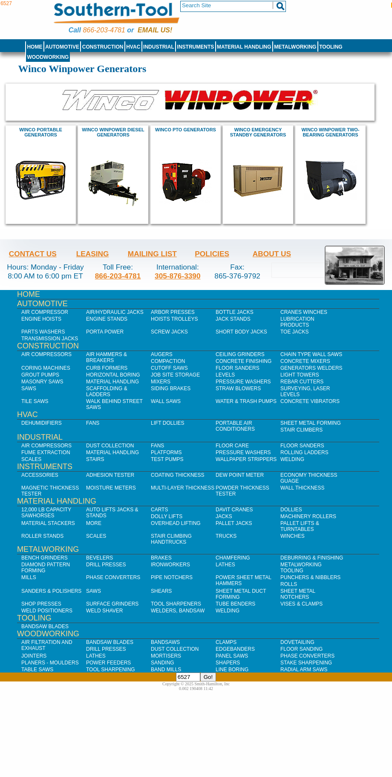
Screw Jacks (169, 332)
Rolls (288, 584)
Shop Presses (41, 604)
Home (34, 47)
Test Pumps (167, 459)
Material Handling (244, 47)
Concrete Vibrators (310, 401)
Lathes (225, 565)
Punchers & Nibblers (310, 577)
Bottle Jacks (235, 312)
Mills (28, 577)
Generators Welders (311, 368)
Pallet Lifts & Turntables (299, 526)
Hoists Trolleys (174, 319)
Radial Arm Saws (303, 670)
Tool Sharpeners (176, 604)
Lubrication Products (297, 322)
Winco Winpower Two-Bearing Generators (330, 132)
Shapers (228, 663)
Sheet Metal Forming (310, 423)
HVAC (133, 47)
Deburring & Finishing (311, 558)
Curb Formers (106, 368)
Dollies (291, 510)
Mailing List (152, 253)
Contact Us (33, 253)
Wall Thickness (302, 488)
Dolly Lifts (166, 516)
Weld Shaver (104, 611)
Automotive (62, 47)
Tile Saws (35, 401)
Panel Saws (232, 656)
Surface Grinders (112, 604)
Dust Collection (110, 446)
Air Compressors (46, 354)
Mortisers (166, 656)
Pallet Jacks (234, 523)
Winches (292, 536)
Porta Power (105, 332)
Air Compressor (44, 312)
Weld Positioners (46, 611)
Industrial (158, 47)
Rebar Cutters (301, 382)
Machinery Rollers (308, 516)
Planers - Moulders (50, 663)
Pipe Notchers (172, 577)
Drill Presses (106, 565)
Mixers (160, 382)
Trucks (226, 536)
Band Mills (166, 670)
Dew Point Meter (240, 475)
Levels (225, 375)
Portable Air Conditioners (235, 426)
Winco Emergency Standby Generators (258, 132)
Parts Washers (43, 332)
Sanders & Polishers (51, 591)
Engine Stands (106, 319)
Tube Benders (235, 604)
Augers (162, 354)
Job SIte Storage (175, 375)
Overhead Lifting (176, 523)
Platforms (166, 452)
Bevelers (99, 558)
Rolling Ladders (304, 452)
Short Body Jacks (241, 332)
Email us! (155, 30)
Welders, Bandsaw (178, 611)
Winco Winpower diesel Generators (113, 132)
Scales (31, 459)
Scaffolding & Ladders (106, 391)
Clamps (226, 642)
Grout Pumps (40, 375)
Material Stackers (48, 523)
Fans (92, 423)
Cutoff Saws (169, 368)
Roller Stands (42, 536)
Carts (159, 510)
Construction (103, 47)
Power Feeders (108, 663)
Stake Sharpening (306, 663)
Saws (28, 388)
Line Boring (232, 670)
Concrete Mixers (305, 361)
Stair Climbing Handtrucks (171, 539)
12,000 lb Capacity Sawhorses (46, 513)
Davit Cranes (234, 510)
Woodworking (48, 57)
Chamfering (233, 558)
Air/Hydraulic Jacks (115, 312)
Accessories (39, 475)
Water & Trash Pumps (246, 401)
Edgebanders (235, 649)
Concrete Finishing (243, 361)
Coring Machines (45, 368)
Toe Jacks (294, 332)
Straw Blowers (238, 388)
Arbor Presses (173, 312)
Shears (161, 591)
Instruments (195, 47)
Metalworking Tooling (301, 568)
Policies (212, 253)
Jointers (33, 656)
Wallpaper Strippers (246, 459)
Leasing (92, 253)
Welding (292, 459)
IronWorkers (170, 565)
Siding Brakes (170, 388)
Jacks (224, 516)
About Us (272, 253)
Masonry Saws (42, 382)
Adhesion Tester (110, 475)
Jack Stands (233, 319)
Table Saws (37, 670)
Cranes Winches (303, 312)
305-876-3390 (178, 276)
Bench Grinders (44, 558)
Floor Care (232, 446)
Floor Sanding (301, 649)
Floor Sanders (237, 368)
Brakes (161, 558)
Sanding (162, 663)
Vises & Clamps (301, 604)
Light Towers (299, 375)
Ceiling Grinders (240, 354)
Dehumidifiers (41, 423)
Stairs (95, 459)
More (93, 523)
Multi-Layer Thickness (182, 488)
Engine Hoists (41, 319)
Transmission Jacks (49, 339)
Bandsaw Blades (45, 626)
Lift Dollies (167, 423)
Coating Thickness (178, 475)
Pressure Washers (243, 382)
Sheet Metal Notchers (297, 594)
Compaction (168, 361)
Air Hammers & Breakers (106, 357)
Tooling (330, 47)
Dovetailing (297, 642)
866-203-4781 (104, 30)
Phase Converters (113, 577)
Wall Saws (166, 401)
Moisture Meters (111, 488)
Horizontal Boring (113, 375)
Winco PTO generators (185, 129)
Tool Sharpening (110, 670)
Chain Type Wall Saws (311, 354)
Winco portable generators (40, 132)
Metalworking (295, 47)
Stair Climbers (301, 430)
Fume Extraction (45, 452)
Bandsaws (165, 642)
